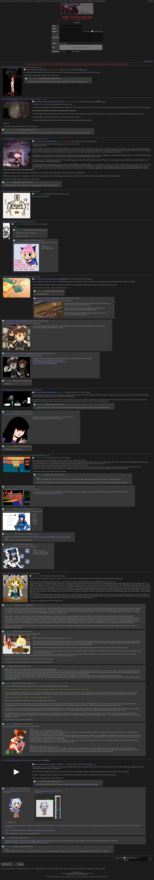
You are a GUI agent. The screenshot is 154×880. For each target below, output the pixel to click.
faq (57, 1)
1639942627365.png (12, 415)
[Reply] (84, 71)
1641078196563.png (12, 457)
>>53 (95, 766)
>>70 (31, 730)
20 (63, 406)
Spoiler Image (98, 31)
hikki (42, 1)
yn (2, 1)
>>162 (45, 231)
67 (31, 633)
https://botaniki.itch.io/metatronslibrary (45, 365)
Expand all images (148, 62)
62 (63, 292)
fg (8, 1)
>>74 (30, 668)
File (60, 45)
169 (62, 195)
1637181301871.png (12, 140)
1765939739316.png (12, 193)
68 (47, 322)
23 (31, 184)
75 (31, 510)
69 (34, 488)
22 (96, 103)
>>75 (6, 540)
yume (11, 1)
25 (63, 459)
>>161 (44, 247)
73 (30, 685)
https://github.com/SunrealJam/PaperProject (84, 786)
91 (31, 448)
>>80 (36, 535)
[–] (1, 69)
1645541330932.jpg (12, 69)
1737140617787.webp (24, 244)
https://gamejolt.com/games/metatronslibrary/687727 (49, 363)
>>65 (34, 638)
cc (33, 1)
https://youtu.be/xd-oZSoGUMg (52, 495)
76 (78, 71)
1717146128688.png (12, 223)
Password (132, 859)
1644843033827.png (12, 575)
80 (32, 546)
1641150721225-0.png (13, 792)
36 (85, 280)
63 (78, 300)
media (20, 1)
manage (70, 1)
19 (84, 394)
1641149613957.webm (13, 762)
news (49, 1)
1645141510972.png (12, 325)
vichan (79, 873)
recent (61, 1)
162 (42, 242)
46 (36, 131)
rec (46, 1)
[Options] (150, 1)
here (18, 721)
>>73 (31, 746)
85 (54, 355)
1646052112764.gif (12, 548)
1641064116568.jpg (12, 100)
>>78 (34, 510)
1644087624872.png (43, 302)
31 (29, 790)
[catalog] (77, 22)
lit (17, 1)
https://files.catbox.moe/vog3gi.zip (44, 832)
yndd (5, 1)
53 (32, 848)
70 (27, 668)
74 (31, 725)
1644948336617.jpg (12, 635)
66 (32, 606)
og (24, 1)
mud (76, 1)
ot (30, 1)
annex (65, 1)
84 (59, 80)
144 (41, 225)
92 (31, 382)
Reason (125, 861)
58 (63, 476)
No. (77, 71)
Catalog (20, 866)
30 (60, 783)
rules (53, 1)
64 (59, 577)
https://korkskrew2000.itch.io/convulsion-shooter (55, 538)
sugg (38, 1)
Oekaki (65, 45)
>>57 (38, 479)
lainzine (103, 1)
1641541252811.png (12, 278)
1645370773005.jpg (12, 490)
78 (34, 535)
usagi (79, 1)
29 (86, 766)
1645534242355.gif (12, 728)
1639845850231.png (12, 391)
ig (26, 1)
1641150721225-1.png (45, 792)
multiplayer (90, 1)
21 (32, 413)
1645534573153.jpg (12, 513)
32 (29, 839)
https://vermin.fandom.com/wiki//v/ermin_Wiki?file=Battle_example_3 (26, 844)
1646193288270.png (12, 357)
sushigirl (97, 1)
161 (42, 231)
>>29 (6, 851)
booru (84, 1)
